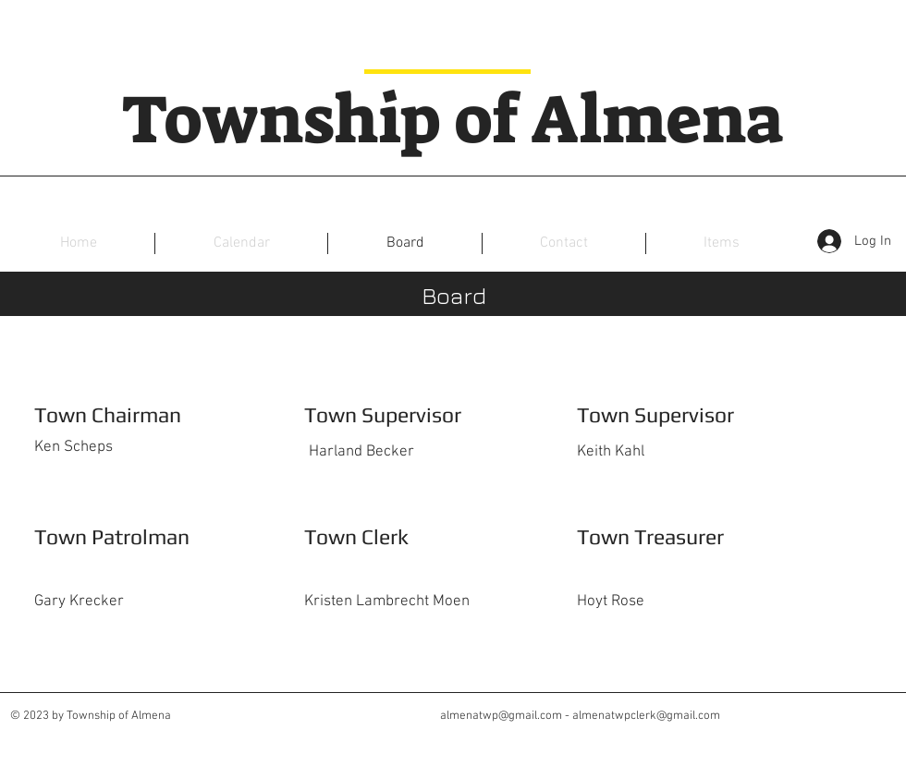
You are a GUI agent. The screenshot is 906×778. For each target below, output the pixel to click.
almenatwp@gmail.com (501, 716)
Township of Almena (452, 120)
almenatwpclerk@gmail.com (646, 716)
